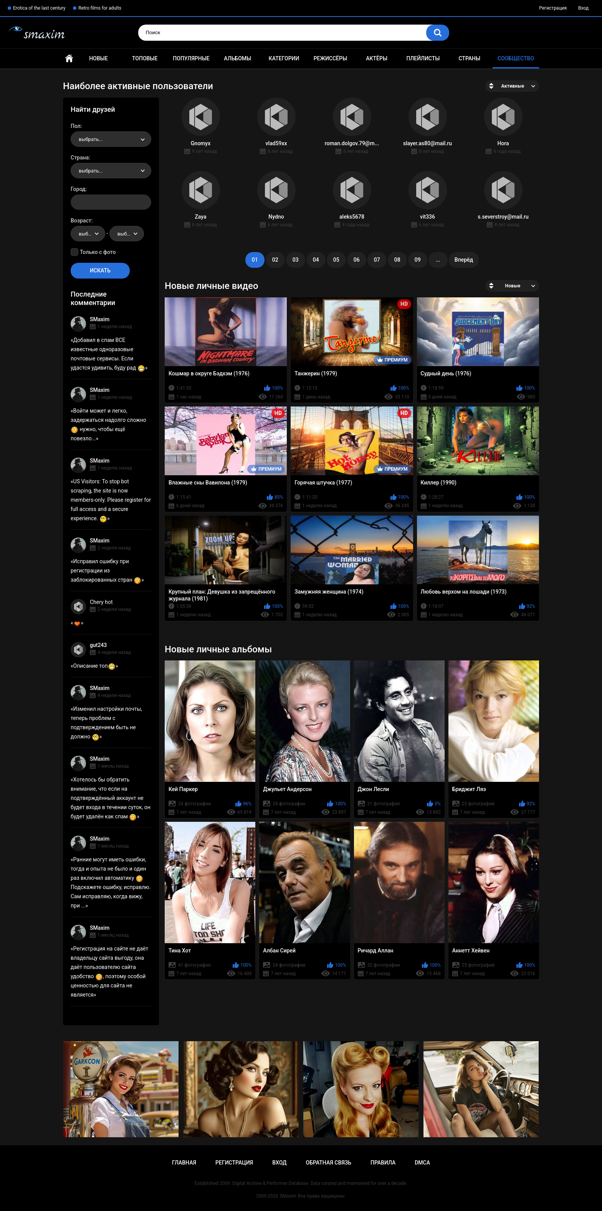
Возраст (81, 220)
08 (397, 260)
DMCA (422, 1163)
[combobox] (111, 139)
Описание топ (94, 666)
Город (78, 189)
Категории (284, 58)
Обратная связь (328, 1163)
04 (316, 260)
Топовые (144, 58)
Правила (382, 1163)
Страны (469, 58)
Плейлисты (423, 58)
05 (336, 260)
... (438, 260)
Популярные (191, 58)
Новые (98, 58)
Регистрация (553, 8)
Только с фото (98, 252)
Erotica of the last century (39, 8)
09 (418, 260)
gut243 (98, 645)
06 (357, 260)
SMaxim (99, 319)
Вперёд (464, 260)
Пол (76, 126)
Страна (80, 157)
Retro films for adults (99, 8)
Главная (69, 58)
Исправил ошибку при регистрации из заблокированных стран (106, 570)
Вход (583, 8)
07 (377, 260)
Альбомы (237, 58)
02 (275, 260)
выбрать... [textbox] (91, 139)
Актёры (376, 58)
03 (296, 260)
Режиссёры (330, 58)
